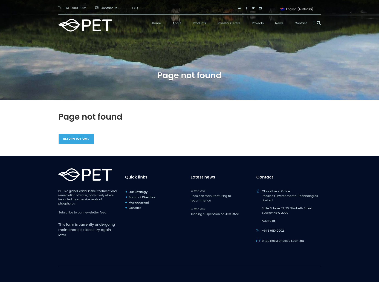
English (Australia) (297, 8)
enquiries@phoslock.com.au (283, 241)
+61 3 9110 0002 (75, 8)
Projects (258, 23)
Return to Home (76, 139)
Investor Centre (229, 23)
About (176, 23)
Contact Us (109, 8)
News (279, 23)
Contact (301, 23)
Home (156, 23)
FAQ (135, 8)
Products (199, 23)
